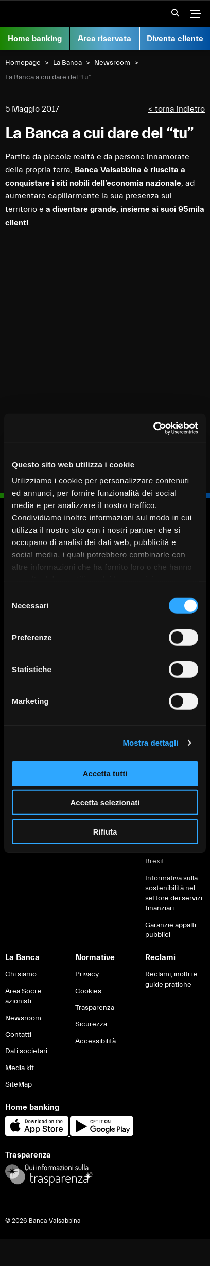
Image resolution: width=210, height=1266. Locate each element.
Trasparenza (94, 1008)
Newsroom (112, 63)
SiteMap (18, 1084)
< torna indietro (176, 109)
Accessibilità (95, 1041)
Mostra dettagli (150, 742)
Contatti (18, 1034)
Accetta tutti (105, 773)
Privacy (87, 974)
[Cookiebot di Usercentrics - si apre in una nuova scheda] (153, 428)
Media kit (19, 1068)
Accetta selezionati (104, 802)
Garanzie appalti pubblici (170, 930)
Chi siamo (21, 974)
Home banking (35, 38)
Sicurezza (91, 1024)
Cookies (88, 991)
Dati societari (26, 1051)
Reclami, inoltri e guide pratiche (171, 979)
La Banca (67, 63)
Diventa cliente (175, 38)
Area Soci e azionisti (23, 996)
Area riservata (104, 38)
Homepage (23, 63)
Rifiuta (105, 831)
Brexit (154, 861)
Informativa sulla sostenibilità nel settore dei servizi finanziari (173, 893)
